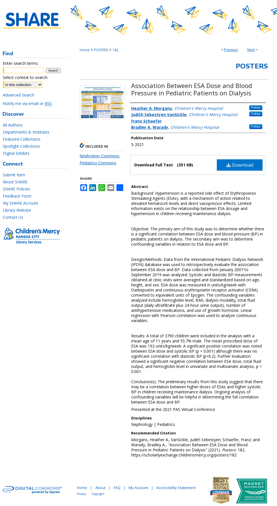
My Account (138, 487)
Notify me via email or (27, 103)
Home (85, 50)
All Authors (13, 125)
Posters (252, 66)
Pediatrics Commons (98, 163)
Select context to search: (25, 77)
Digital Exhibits (16, 153)
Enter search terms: (20, 63)
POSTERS (101, 50)
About (100, 487)
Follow (255, 107)
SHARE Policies (16, 189)
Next (251, 49)
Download (239, 165)
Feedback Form (17, 196)
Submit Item (14, 174)
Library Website (17, 210)
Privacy (81, 494)
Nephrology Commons (99, 156)
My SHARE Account (20, 203)
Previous (231, 49)
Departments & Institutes (26, 132)
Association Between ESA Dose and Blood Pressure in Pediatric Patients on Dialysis (191, 89)
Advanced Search (18, 95)
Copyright (97, 494)
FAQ (117, 487)
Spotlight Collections (21, 146)
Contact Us (13, 217)
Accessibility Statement (176, 487)
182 (115, 50)
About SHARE (15, 182)
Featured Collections (21, 139)
